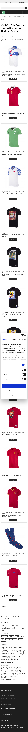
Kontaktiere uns (5, 729)
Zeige (12, 36)
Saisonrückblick (22, 2)
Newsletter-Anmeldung (8, 698)
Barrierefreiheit (6, 704)
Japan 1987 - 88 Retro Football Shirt (13, 194)
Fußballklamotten (8, 1)
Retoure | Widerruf (7, 697)
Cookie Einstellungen (7, 706)
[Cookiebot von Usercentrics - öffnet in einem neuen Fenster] (20, 335)
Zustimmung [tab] (5, 339)
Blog (2, 727)
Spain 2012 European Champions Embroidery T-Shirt (12, 596)
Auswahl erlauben (14, 390)
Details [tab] (14, 339)
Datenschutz (5, 703)
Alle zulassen (14, 386)
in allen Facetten (8, 2)
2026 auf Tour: (22, 1)
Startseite (4, 16)
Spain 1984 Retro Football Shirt (11, 475)
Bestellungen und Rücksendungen (13, 727)
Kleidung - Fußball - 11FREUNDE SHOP (17, 16)
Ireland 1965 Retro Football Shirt (12, 154)
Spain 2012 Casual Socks (10, 556)
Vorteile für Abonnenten (8, 695)
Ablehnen (14, 395)
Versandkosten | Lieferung (9, 694)
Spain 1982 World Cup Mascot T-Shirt (13, 435)
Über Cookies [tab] (22, 339)
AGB (2, 701)
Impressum (4, 700)
